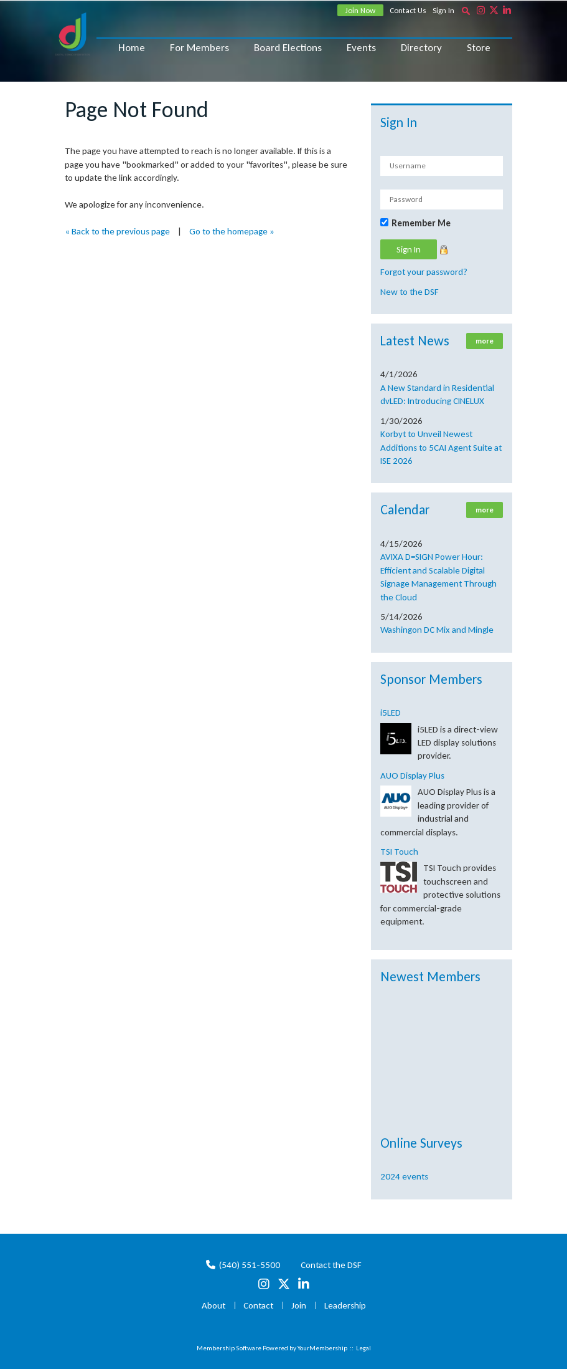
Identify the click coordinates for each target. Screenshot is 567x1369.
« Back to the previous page (117, 231)
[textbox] (466, 10)
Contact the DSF (331, 1265)
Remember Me (421, 223)
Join (298, 1305)
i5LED (390, 712)
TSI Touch (399, 851)
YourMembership (322, 1348)
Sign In (443, 10)
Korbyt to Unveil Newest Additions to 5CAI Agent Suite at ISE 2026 (441, 447)
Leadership (345, 1305)
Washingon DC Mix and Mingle (437, 629)
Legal (363, 1348)
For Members (199, 47)
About (213, 1305)
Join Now (360, 10)
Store (478, 47)
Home (131, 47)
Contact (258, 1305)
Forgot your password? (423, 271)
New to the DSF (409, 291)
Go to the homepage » (231, 231)
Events (361, 47)
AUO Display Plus (412, 775)
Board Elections (288, 47)
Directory (421, 47)
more (485, 341)
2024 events (404, 1176)
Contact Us (408, 10)
